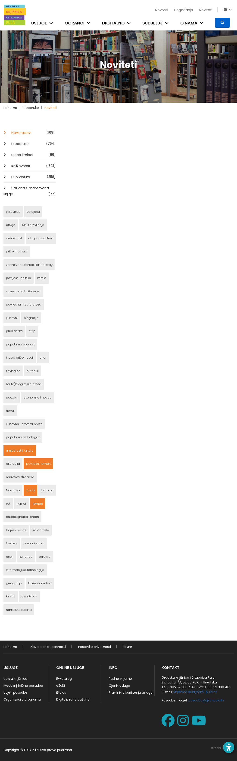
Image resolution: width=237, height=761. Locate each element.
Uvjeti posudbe (15, 692)
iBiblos (61, 692)
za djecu (33, 212)
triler (43, 357)
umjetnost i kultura (20, 450)
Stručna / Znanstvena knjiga (29, 191)
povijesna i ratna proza (23, 304)
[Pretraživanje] (222, 23)
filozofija (47, 490)
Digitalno (113, 23)
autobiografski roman (22, 517)
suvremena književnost (23, 291)
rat (8, 503)
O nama (188, 23)
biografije (31, 318)
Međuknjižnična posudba (23, 685)
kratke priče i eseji (20, 357)
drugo (10, 225)
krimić (41, 278)
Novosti (161, 9)
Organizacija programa (22, 699)
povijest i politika (18, 278)
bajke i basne (16, 530)
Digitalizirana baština (73, 699)
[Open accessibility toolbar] (228, 747)
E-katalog (64, 678)
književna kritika (39, 583)
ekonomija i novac (37, 397)
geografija (14, 583)
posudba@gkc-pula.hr (206, 700)
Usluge (39, 23)
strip (32, 331)
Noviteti (205, 9)
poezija (11, 397)
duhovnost (14, 238)
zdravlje (44, 556)
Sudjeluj (152, 23)
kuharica (25, 556)
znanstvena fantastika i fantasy (29, 265)
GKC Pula (31, 750)
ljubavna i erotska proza (24, 424)
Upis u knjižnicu (15, 678)
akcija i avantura (40, 238)
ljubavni (12, 318)
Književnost (33, 166)
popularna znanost (20, 344)
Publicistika (33, 177)
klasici (10, 596)
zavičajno (13, 371)
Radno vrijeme (120, 678)
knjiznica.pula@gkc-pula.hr (195, 692)
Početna (10, 107)
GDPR (127, 646)
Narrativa (13, 490)
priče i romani (16, 251)
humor (21, 503)
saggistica (29, 596)
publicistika (14, 331)
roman (38, 503)
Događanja (183, 9)
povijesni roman (38, 463)
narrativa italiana (19, 610)
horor (10, 410)
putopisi (33, 371)
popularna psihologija (23, 437)
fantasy (11, 543)
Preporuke (31, 107)
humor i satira (33, 543)
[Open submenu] (52, 23)
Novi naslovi (33, 132)
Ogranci (74, 23)
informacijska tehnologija (25, 570)
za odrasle (41, 530)
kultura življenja (33, 225)
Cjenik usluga (119, 685)
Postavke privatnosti (94, 646)
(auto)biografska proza (23, 384)
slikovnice (13, 212)
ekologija (13, 463)
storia (30, 490)
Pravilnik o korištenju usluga (131, 692)
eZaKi (60, 685)
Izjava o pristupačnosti (48, 646)
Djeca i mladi (33, 155)
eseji (9, 556)
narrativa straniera (20, 477)
